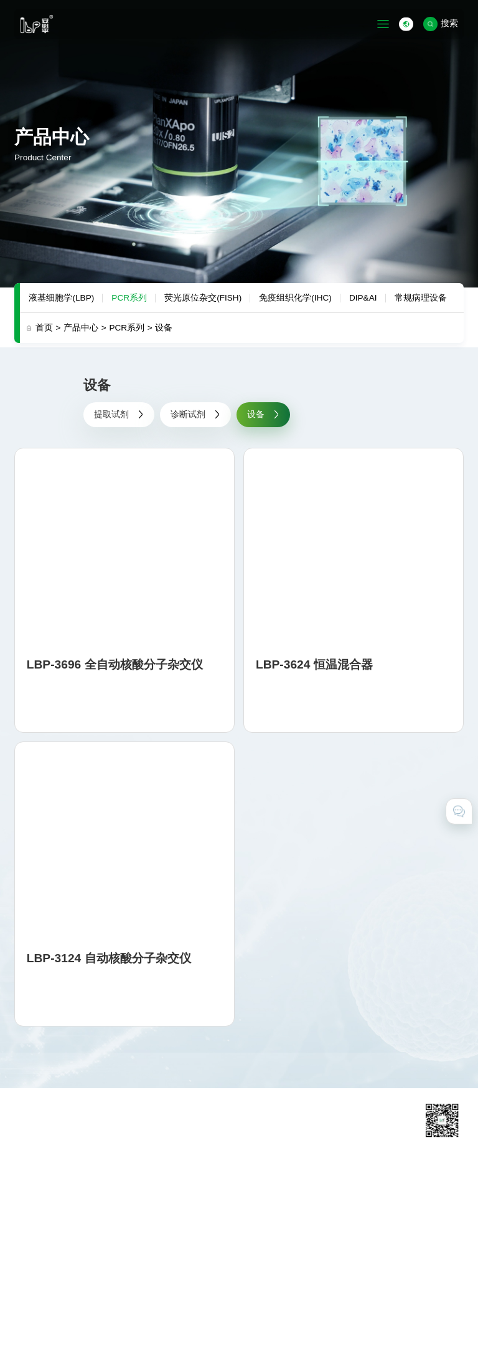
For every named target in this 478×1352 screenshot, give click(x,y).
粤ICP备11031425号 (313, 1298)
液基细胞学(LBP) (61, 297)
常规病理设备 (421, 297)
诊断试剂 (195, 414)
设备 (163, 327)
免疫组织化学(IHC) (295, 297)
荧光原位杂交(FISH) (202, 297)
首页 (48, 327)
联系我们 (353, 1202)
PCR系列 (129, 297)
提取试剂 (119, 414)
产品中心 (84, 327)
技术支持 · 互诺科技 (52, 1329)
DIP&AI (363, 297)
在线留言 (353, 1219)
